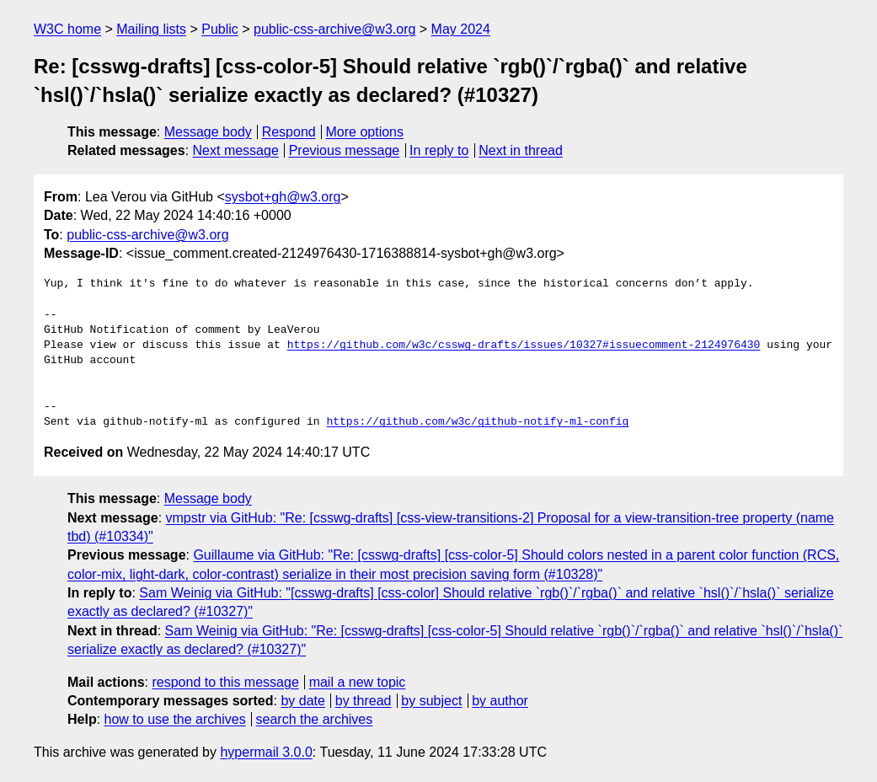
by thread (363, 701)
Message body (208, 132)
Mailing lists (151, 29)
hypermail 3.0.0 (266, 752)
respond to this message (225, 682)
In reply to (438, 150)
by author (500, 701)
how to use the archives (175, 719)
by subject (431, 701)
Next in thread (521, 150)
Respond (289, 132)
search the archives (314, 719)
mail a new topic (357, 682)
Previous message (344, 150)
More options (365, 132)
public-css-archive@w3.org (334, 29)
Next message (236, 150)
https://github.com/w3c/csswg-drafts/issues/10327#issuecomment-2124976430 (524, 345)
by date (302, 701)
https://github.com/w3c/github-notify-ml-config (477, 422)
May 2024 (460, 29)
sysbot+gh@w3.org (283, 197)
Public (219, 29)
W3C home (67, 29)
